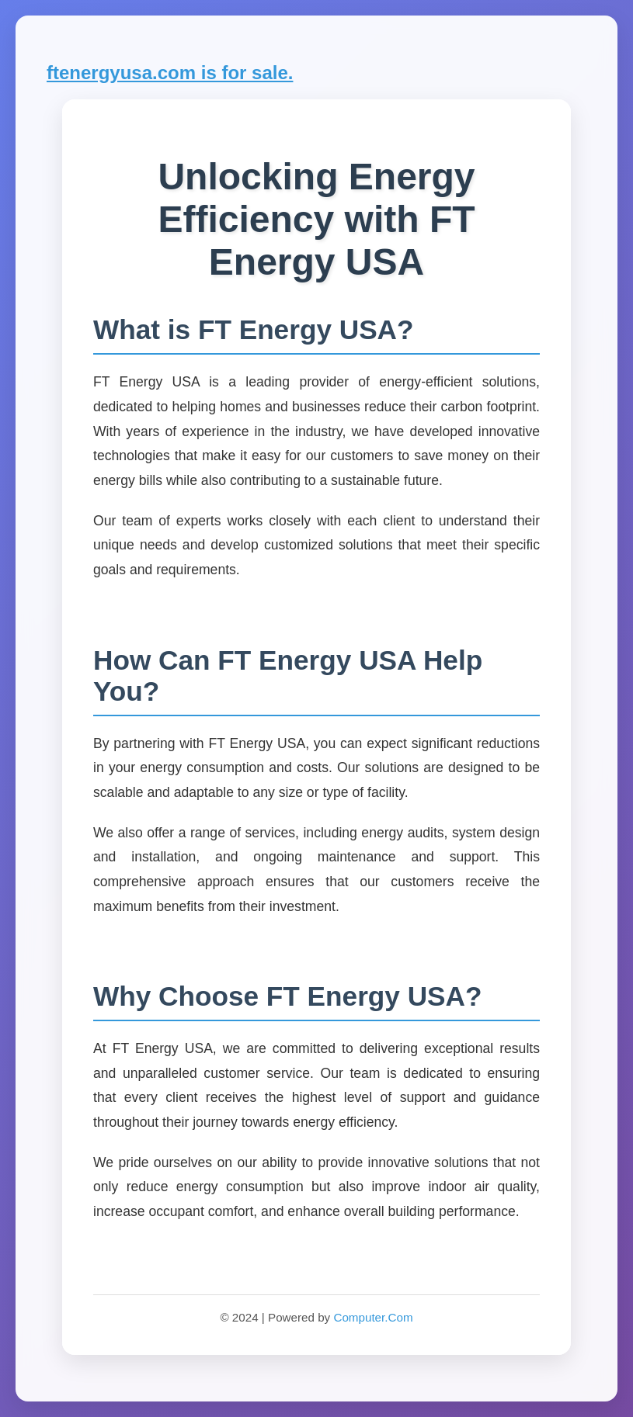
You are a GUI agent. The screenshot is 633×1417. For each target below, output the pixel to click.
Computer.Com (372, 1317)
